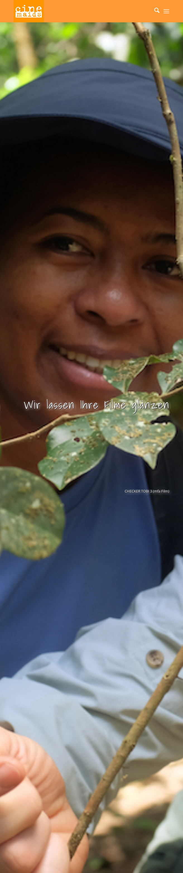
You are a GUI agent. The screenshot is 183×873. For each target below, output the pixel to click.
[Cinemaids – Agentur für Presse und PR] (76, 11)
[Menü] (166, 11)
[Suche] (154, 11)
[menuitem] (154, 11)
